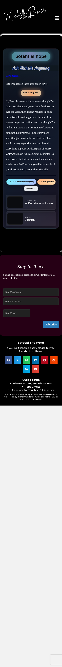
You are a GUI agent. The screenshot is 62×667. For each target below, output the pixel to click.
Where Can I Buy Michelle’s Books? (32, 383)
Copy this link (31, 188)
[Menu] (57, 18)
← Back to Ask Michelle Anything (21, 182)
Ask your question (46, 182)
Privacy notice (35, 399)
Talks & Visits (32, 386)
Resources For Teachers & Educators (33, 390)
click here (25, 399)
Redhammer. (23, 397)
